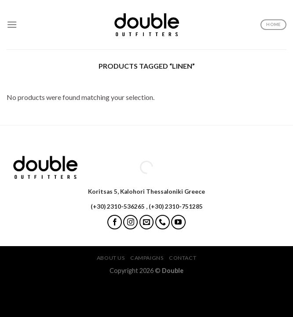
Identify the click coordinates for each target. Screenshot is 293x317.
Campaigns (147, 257)
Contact (182, 257)
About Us (111, 257)
